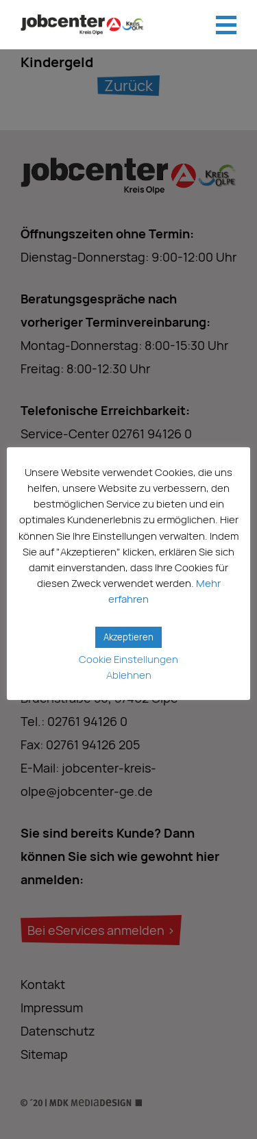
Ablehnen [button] (128, 675)
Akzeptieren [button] (128, 637)
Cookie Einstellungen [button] (128, 659)
